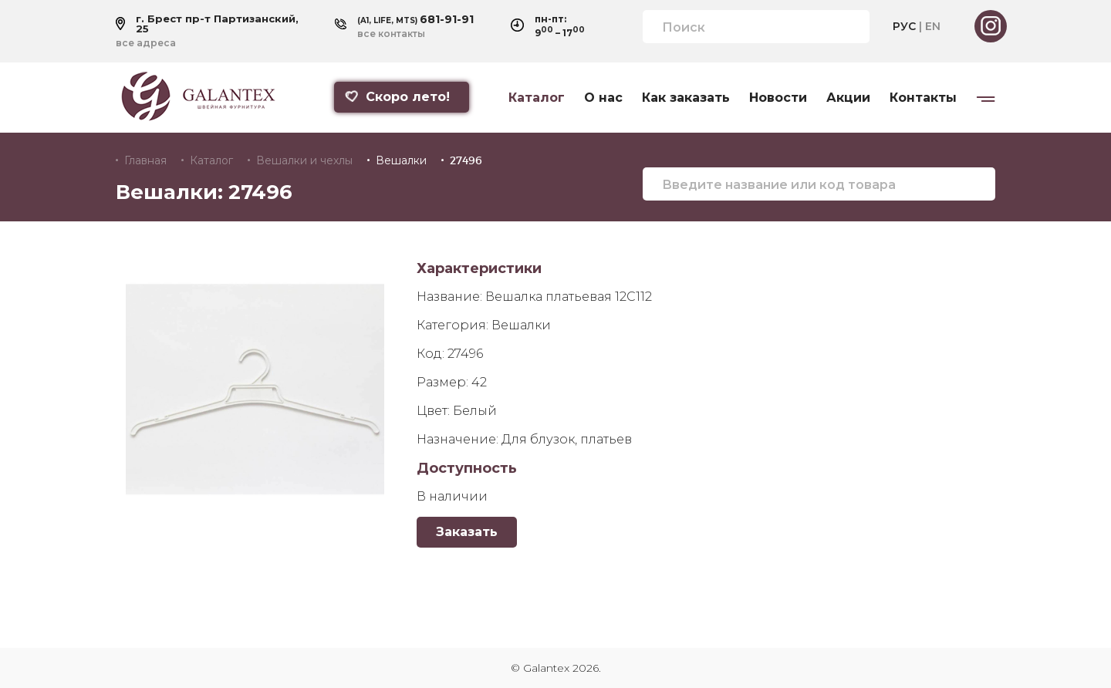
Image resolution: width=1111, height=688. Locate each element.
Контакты (923, 98)
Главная (145, 160)
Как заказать (686, 98)
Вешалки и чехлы (304, 160)
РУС (904, 26)
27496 (466, 160)
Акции (848, 98)
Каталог (536, 98)
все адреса (146, 43)
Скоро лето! (396, 96)
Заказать (467, 531)
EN (932, 26)
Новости (778, 98)
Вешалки (401, 160)
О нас (603, 98)
